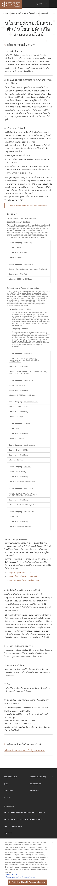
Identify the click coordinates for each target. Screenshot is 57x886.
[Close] (53, 842)
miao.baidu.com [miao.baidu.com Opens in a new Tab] (29, 380)
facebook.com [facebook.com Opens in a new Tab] (29, 512)
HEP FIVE (8, 833)
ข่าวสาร (7, 798)
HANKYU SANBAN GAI (13, 826)
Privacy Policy (11, 874)
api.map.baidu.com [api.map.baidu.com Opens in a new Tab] (31, 402)
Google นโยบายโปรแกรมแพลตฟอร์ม (23, 576)
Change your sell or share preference (20, 877)
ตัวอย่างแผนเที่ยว (10, 777)
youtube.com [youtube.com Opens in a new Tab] (28, 488)
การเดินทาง (34, 791)
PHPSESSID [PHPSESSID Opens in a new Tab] (20, 247)
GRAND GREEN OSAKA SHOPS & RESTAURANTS (24, 812)
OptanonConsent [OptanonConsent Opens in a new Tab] (22, 269)
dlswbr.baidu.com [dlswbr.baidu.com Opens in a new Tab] (30, 445)
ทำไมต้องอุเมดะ (36, 784)
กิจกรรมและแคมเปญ (38, 777)
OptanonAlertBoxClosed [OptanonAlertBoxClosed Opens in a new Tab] (38, 269)
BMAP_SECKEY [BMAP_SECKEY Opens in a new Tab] (32, 360)
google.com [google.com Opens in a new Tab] (28, 423)
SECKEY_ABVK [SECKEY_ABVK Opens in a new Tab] (15, 362)
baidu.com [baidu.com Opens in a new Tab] (27, 467)
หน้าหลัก (5, 13)
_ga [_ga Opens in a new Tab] (23, 360)
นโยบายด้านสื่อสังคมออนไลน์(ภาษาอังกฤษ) (24, 750)
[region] (28, 862)
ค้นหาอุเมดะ (8, 791)
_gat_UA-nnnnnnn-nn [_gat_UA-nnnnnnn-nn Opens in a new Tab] (28, 358)
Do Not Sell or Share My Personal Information (28, 205)
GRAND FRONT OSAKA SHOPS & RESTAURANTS (24, 819)
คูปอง (6, 784)
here (17, 847)
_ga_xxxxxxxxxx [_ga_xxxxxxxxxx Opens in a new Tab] (15, 360)
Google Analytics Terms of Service (22, 573)
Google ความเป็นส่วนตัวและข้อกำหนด (24, 580)
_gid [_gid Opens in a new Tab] (17, 358)
